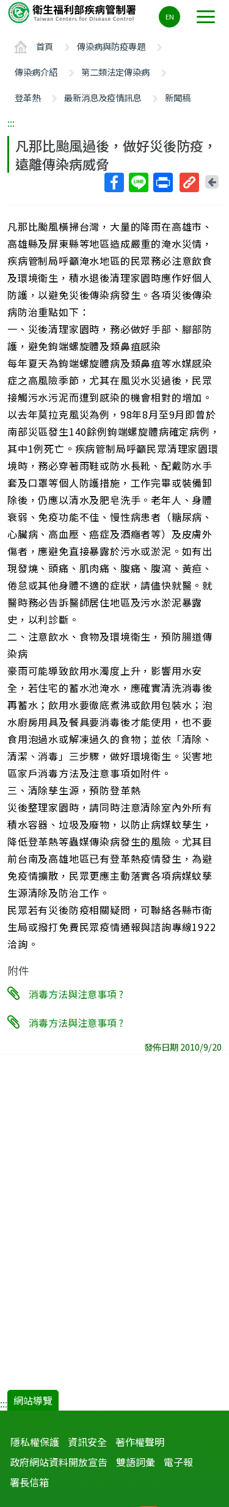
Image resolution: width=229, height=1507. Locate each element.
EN (169, 16)
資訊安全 (87, 1441)
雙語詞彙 (135, 1462)
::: (11, 122)
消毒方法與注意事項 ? (76, 994)
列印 (162, 182)
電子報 (178, 1462)
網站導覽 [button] (33, 1400)
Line (138, 182)
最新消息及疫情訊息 (102, 97)
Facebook (113, 182)
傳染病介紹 (36, 71)
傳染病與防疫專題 (111, 46)
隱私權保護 (34, 1441)
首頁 (44, 46)
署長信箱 (29, 1482)
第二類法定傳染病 (115, 71)
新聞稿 (178, 97)
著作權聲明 (139, 1441)
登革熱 (27, 97)
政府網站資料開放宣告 (58, 1462)
